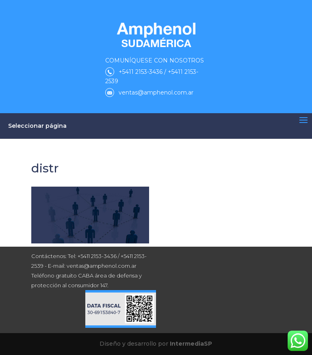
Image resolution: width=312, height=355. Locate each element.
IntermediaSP (191, 343)
